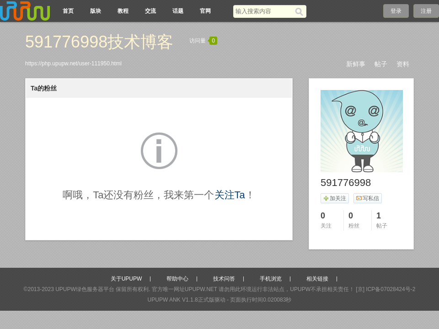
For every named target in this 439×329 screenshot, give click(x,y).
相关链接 (317, 279)
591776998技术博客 (99, 41)
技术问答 (224, 279)
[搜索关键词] (264, 11)
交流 (150, 11)
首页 (68, 11)
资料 (402, 64)
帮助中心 (177, 279)
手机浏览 (271, 279)
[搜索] (300, 11)
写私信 (367, 198)
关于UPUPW (126, 279)
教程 (123, 11)
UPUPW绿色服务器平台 (84, 289)
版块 (95, 11)
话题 (177, 11)
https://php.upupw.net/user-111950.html (73, 63)
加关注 (334, 198)
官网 (205, 11)
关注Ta (229, 195)
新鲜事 (355, 64)
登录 (396, 11)
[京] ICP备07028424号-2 (385, 289)
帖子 (381, 64)
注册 (426, 11)
